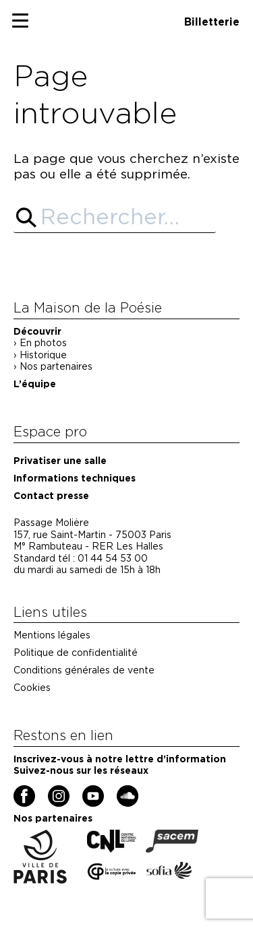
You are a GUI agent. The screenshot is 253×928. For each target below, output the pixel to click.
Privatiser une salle (60, 460)
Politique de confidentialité (75, 652)
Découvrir (37, 331)
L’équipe (34, 383)
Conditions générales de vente (83, 670)
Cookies (32, 687)
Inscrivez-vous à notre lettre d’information (119, 759)
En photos (43, 342)
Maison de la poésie (52, 3)
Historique (43, 355)
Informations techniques (74, 478)
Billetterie (212, 21)
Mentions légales (51, 635)
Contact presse (51, 495)
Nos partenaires (56, 366)
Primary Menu (28, 24)
